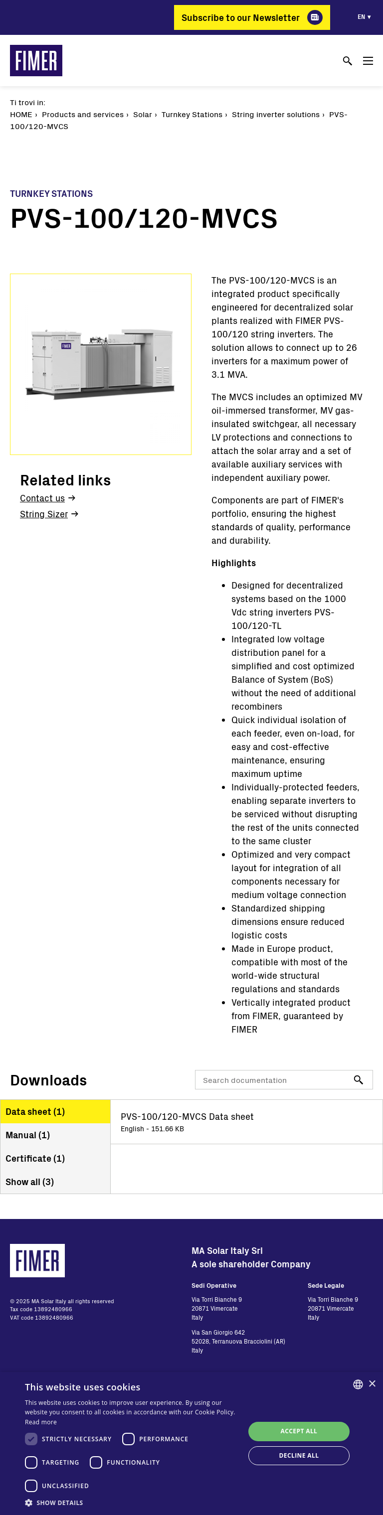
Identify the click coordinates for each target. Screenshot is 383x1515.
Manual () (27, 1135)
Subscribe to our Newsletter (241, 17)
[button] (131, 1503)
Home (21, 114)
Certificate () (35, 1158)
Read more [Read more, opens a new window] (41, 1422)
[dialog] (191, 1443)
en (361, 16)
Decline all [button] (299, 1455)
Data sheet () (35, 1111)
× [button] (372, 1384)
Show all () (29, 1182)
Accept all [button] (299, 1431)
